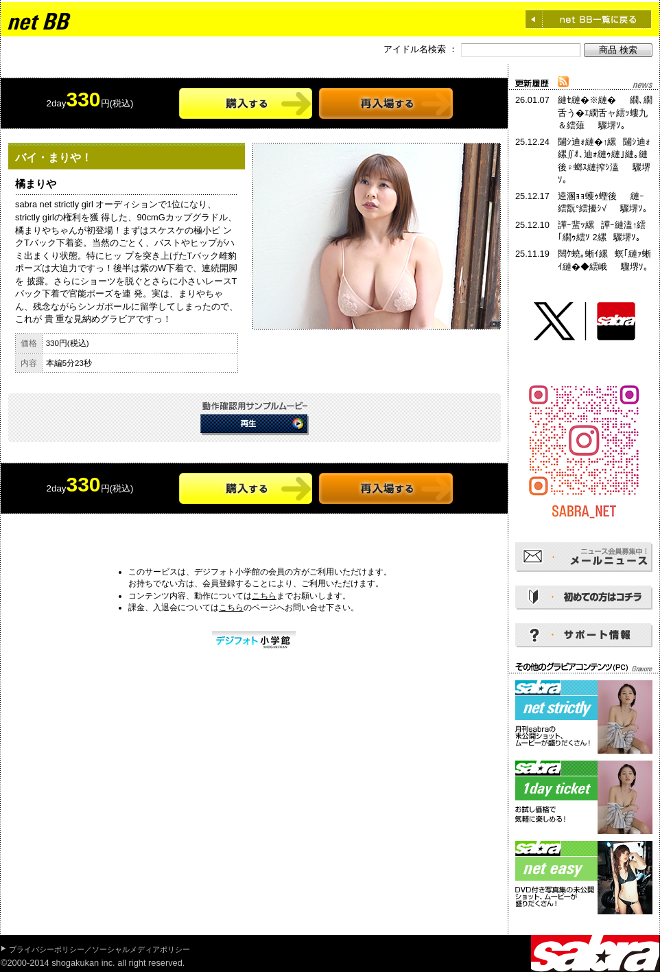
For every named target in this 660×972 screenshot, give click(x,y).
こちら (264, 596)
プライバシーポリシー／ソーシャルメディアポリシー (99, 949)
